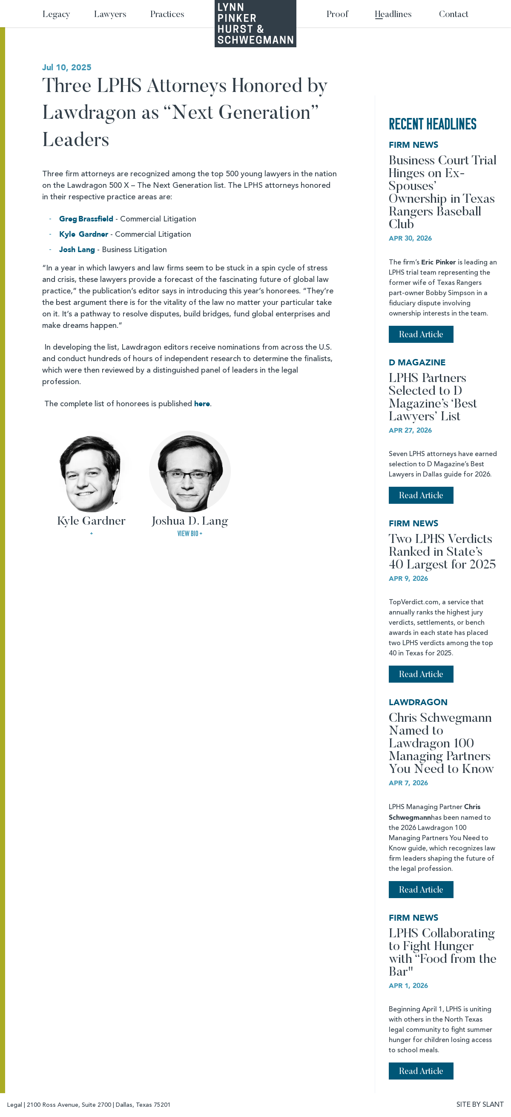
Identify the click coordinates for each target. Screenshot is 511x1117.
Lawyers (110, 15)
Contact (453, 15)
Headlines (393, 15)
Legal (14, 1105)
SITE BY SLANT (480, 1105)
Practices (167, 15)
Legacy (56, 15)
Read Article (421, 335)
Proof (337, 15)
